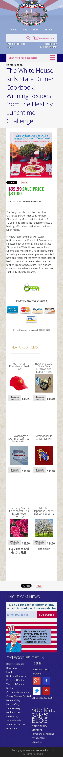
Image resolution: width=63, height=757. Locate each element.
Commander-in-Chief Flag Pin (44, 437)
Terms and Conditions (43, 733)
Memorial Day (13, 700)
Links (36, 29)
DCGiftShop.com (45, 750)
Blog (25, 29)
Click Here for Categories (23, 58)
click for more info (14, 398)
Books (18, 64)
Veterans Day (13, 708)
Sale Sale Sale (13, 720)
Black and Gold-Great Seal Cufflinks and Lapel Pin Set (43, 368)
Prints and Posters (15, 680)
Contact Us (37, 741)
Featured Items (24, 347)
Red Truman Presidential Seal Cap (19, 366)
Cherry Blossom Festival (18, 696)
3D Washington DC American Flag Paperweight (18, 438)
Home (14, 29)
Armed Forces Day (15, 724)
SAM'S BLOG (40, 718)
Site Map (44, 710)
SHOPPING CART (46, 38)
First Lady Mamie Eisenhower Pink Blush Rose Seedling (19, 512)
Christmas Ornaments (17, 692)
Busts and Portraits (16, 675)
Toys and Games (15, 684)
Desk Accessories (15, 663)
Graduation (12, 728)
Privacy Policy (38, 737)
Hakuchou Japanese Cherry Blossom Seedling (43, 510)
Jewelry (10, 671)
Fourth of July (13, 704)
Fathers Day (12, 716)
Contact (48, 29)
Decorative (11, 667)
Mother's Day (13, 712)
